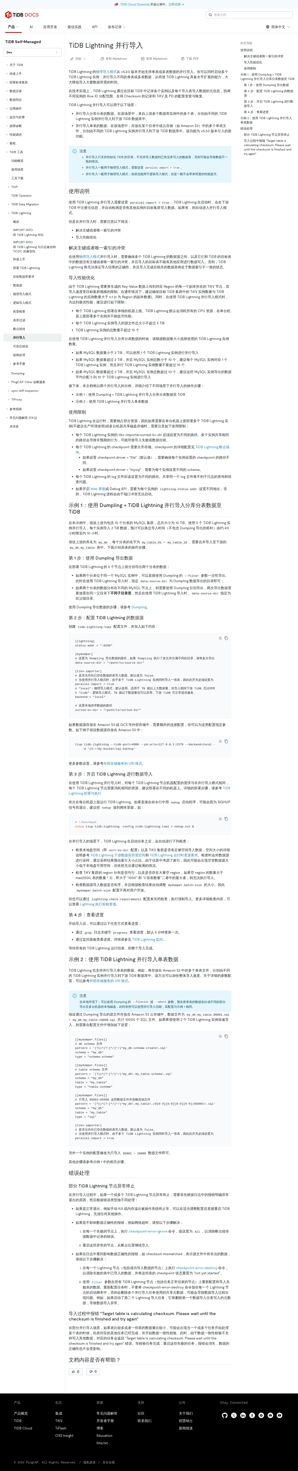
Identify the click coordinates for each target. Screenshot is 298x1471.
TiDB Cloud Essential (134, 4)
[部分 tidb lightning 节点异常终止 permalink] (138, 1162)
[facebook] (252, 1391)
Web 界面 (97, 489)
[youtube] (279, 1391)
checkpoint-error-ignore (148, 1208)
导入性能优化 (253, 62)
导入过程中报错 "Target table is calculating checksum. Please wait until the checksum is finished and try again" (267, 147)
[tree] (32, 245)
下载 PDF (190, 58)
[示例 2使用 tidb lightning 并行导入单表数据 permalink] (182, 941)
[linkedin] (243, 1391)
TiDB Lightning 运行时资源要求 (174, 837)
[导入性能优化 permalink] (98, 278)
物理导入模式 (106, 72)
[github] (224, 1391)
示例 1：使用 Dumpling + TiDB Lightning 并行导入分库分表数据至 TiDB (267, 77)
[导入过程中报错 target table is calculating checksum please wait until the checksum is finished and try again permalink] (142, 1295)
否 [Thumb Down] (93, 1347)
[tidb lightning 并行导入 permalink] (146, 45)
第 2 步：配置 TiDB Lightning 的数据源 (268, 93)
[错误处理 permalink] (93, 1149)
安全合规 (92, 1438)
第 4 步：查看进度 (256, 112)
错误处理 (246, 128)
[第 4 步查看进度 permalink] (107, 897)
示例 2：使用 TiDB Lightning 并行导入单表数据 (266, 120)
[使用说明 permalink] (93, 191)
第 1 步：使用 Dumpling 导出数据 (266, 85)
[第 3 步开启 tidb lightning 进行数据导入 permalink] (156, 762)
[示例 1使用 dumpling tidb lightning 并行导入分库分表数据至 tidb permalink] (83, 511)
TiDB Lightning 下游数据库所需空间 (117, 837)
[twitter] (233, 1391)
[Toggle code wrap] (220, 638)
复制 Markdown (114, 58)
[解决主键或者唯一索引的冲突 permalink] (128, 248)
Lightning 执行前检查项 (98, 886)
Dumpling (139, 607)
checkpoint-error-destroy (196, 1244)
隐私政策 (74, 1438)
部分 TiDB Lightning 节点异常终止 (267, 134)
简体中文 (278, 27)
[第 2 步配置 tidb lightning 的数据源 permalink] (147, 617)
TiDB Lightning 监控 (147, 922)
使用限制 (250, 68)
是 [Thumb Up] (76, 1347)
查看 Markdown (154, 58)
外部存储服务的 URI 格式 (122, 752)
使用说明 (246, 50)
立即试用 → (176, 4)
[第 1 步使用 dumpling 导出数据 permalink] (136, 558)
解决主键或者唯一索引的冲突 (263, 56)
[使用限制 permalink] (89, 412)
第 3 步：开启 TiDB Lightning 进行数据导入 (268, 104)
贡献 (78, 58)
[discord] (270, 1391)
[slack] (261, 1391)
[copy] (226, 638)
